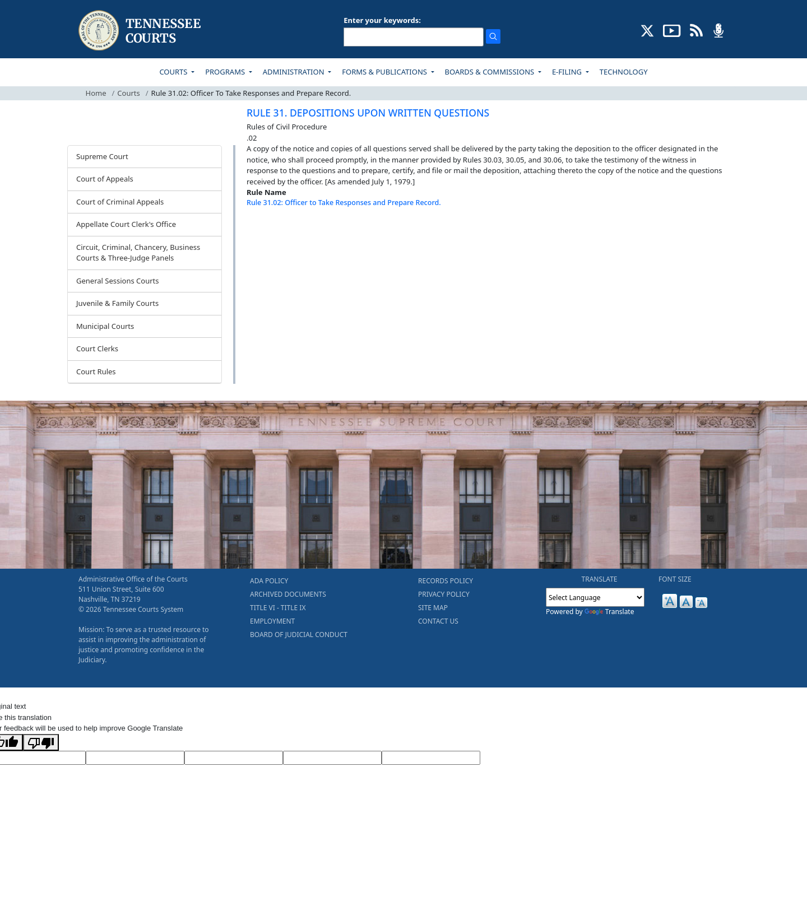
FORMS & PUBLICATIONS (385, 72)
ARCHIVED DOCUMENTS (288, 594)
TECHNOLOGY (624, 72)
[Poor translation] (41, 742)
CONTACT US (438, 621)
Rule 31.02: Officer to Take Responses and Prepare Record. (344, 202)
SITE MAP (433, 607)
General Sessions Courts (117, 281)
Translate (609, 611)
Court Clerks (97, 348)
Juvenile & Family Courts (117, 303)
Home (96, 93)
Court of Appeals (104, 179)
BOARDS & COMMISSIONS (490, 72)
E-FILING (568, 72)
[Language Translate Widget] (595, 597)
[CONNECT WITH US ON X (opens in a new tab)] (648, 30)
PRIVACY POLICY (444, 594)
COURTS (174, 72)
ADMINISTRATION (294, 72)
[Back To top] (266, 231)
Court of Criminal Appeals (120, 202)
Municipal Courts (105, 326)
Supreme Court (102, 156)
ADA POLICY (269, 581)
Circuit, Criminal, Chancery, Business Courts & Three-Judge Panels (138, 252)
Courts (128, 93)
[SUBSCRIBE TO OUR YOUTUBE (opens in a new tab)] (672, 30)
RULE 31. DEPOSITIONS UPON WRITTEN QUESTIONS (368, 112)
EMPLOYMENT (272, 621)
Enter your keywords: (382, 20)
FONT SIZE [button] (675, 579)
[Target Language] (135, 758)
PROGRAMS (226, 72)
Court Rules (96, 371)
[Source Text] (233, 758)
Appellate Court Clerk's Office (126, 224)
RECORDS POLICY (445, 581)
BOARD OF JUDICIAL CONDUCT (298, 634)
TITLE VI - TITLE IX (277, 607)
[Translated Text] (332, 758)
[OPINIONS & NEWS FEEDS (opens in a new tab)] (696, 30)
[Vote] (431, 758)
